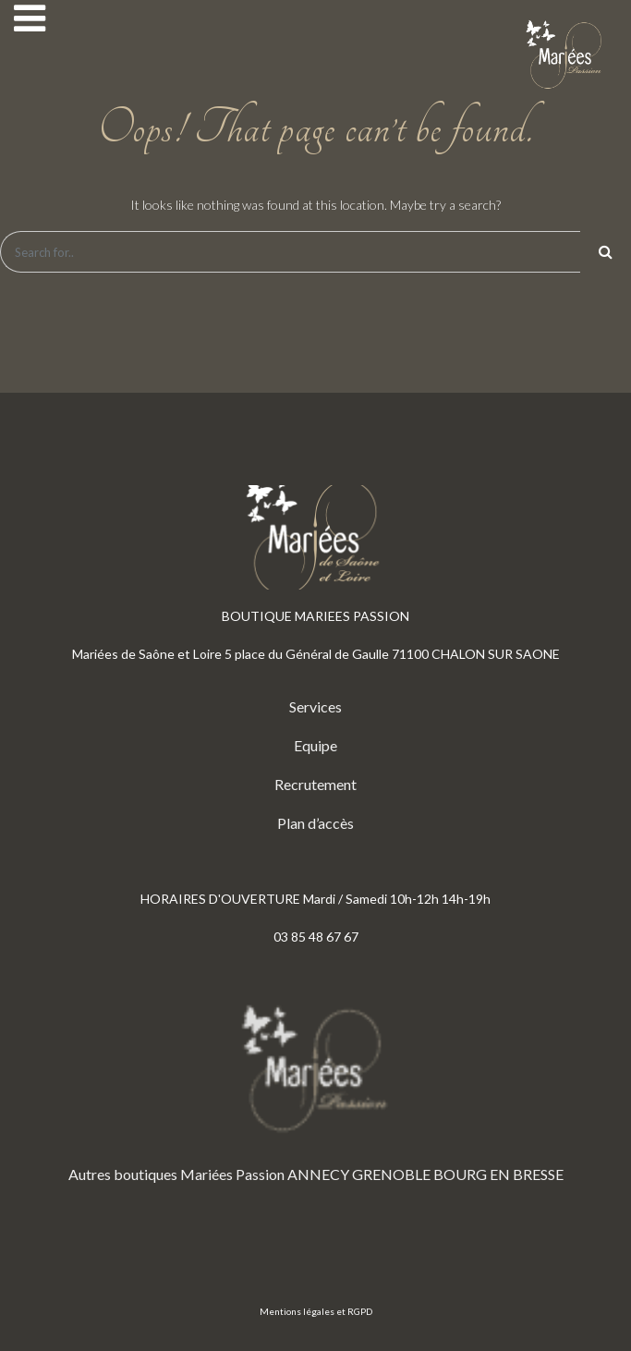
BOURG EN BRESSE (498, 1174)
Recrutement (315, 784)
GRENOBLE (391, 1174)
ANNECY (318, 1174)
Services (315, 706)
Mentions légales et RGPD (316, 1311)
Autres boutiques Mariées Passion (176, 1174)
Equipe (315, 745)
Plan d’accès (315, 823)
